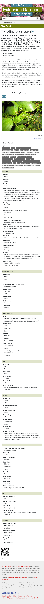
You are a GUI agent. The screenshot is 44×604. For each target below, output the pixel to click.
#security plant (11, 152)
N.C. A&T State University (23, 566)
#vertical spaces (16, 161)
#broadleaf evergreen (7, 150)
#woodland (10, 167)
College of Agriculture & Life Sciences (13, 598)
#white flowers (6, 148)
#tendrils (16, 150)
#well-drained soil (15, 154)
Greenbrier (6, 40)
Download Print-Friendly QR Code (11, 558)
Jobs (14, 596)
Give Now (4, 600)
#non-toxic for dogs (7, 165)
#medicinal (27, 148)
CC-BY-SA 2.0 (39, 137)
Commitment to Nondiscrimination (17, 578)
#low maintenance (24, 150)
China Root (17, 38)
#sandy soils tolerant (35, 161)
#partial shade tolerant (22, 163)
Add (4, 96)
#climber (37, 165)
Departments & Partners (25, 596)
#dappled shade (21, 152)
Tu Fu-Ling (28, 44)
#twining (23, 154)
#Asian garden (30, 159)
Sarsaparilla (13, 42)
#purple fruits (25, 161)
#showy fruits (29, 152)
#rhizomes (19, 156)
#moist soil (37, 152)
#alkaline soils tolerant (19, 159)
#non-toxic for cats (18, 165)
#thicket (32, 165)
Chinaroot (5, 38)
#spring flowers (34, 150)
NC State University (7, 566)
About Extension (6, 596)
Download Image (38, 138)
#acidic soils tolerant (7, 159)
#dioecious (13, 156)
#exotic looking (27, 156)
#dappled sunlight (31, 154)
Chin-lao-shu (30, 38)
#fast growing (5, 154)
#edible (26, 165)
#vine (14, 163)
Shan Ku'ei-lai (27, 42)
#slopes (4, 152)
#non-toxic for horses (35, 163)
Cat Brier (32, 35)
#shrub (13, 148)
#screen (4, 167)
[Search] (19, 18)
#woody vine (5, 156)
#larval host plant (6, 161)
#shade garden (19, 148)
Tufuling (18, 44)
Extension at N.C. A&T (32, 598)
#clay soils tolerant (7, 163)
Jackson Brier (19, 40)
